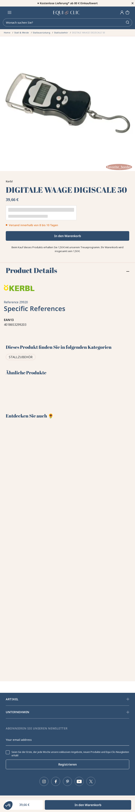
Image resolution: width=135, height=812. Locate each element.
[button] (8, 805)
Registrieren (67, 764)
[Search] (67, 22)
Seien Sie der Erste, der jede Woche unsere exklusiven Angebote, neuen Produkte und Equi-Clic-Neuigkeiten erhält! (70, 753)
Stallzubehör (20, 357)
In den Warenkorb (67, 236)
